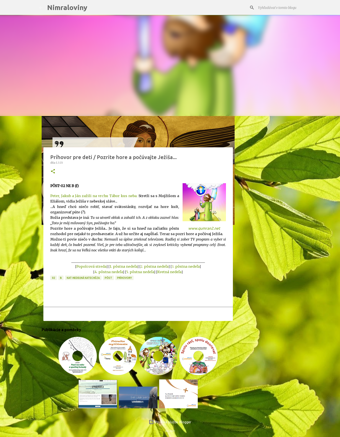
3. (173, 266)
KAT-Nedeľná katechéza (83, 277)
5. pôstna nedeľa (140, 272)
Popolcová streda (91, 266)
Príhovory (124, 277)
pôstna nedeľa (156, 266)
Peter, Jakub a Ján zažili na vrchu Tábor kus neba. (94, 196)
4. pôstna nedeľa (109, 272)
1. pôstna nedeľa (123, 266)
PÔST (108, 277)
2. (142, 266)
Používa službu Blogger (170, 422)
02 (53, 277)
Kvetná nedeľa (169, 272)
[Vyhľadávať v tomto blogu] (279, 7)
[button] (53, 171)
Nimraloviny (67, 7)
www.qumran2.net (204, 228)
